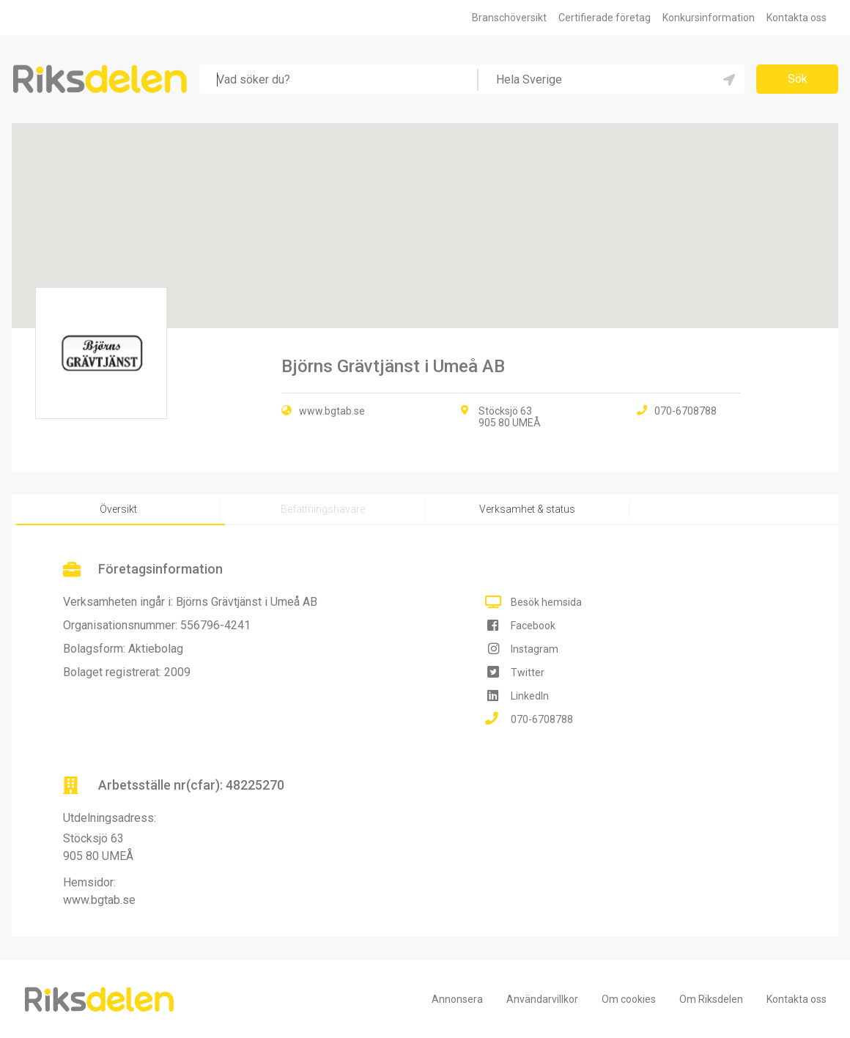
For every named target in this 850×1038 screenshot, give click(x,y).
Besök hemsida (546, 602)
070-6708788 (542, 719)
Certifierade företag (604, 17)
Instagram (534, 649)
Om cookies (629, 999)
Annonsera (457, 999)
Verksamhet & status (527, 509)
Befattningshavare (323, 509)
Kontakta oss (796, 17)
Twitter (527, 672)
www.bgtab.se (332, 411)
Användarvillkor (542, 999)
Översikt (118, 509)
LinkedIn (530, 696)
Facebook (533, 625)
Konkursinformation (708, 17)
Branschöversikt (509, 17)
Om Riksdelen (711, 999)
